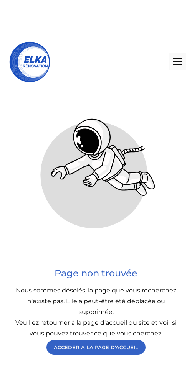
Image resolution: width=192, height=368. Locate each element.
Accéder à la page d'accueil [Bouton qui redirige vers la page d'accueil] (96, 347)
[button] (177, 61)
